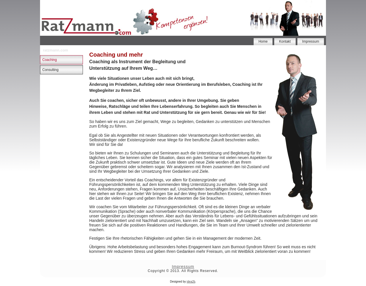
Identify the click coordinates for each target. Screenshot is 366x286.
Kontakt (285, 41)
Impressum (310, 41)
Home (263, 41)
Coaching (49, 60)
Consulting (50, 70)
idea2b (191, 281)
